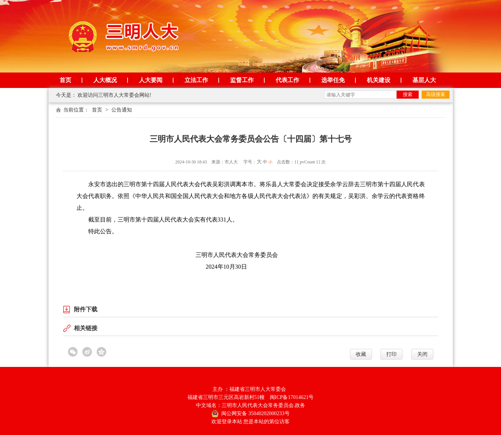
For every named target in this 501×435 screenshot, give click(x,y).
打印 (391, 354)
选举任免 (333, 80)
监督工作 (242, 80)
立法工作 (196, 80)
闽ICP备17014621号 (292, 397)
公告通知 (121, 110)
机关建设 (378, 80)
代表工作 (287, 80)
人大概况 (105, 80)
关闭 (422, 354)
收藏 (361, 354)
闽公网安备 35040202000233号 (250, 413)
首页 (65, 80)
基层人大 (424, 80)
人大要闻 (150, 80)
